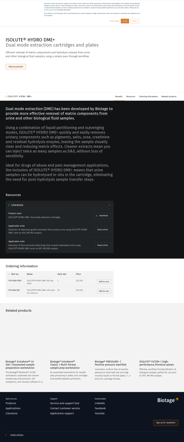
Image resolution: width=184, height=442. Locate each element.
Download (101, 215)
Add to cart (104, 281)
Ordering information (148, 96)
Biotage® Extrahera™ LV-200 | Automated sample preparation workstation (20, 364)
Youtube (100, 413)
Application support (62, 413)
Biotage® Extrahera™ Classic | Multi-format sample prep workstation (65, 364)
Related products (168, 96)
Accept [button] (125, 21)
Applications (13, 408)
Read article (102, 229)
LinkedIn (100, 403)
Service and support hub (64, 403)
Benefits (119, 96)
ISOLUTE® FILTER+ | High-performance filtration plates (156, 363)
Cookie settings (16, 435)
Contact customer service (65, 408)
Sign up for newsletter (165, 423)
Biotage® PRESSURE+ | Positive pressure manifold (110, 363)
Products (11, 403)
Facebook (100, 408)
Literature (11, 413)
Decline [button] (134, 21)
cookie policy (48, 10)
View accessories (16, 67)
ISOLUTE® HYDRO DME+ (19, 96)
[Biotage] (165, 401)
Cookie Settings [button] (114, 21)
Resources (130, 96)
